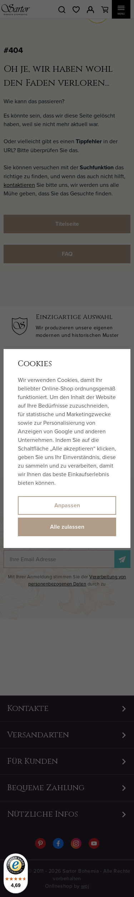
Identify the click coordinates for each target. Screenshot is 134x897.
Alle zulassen (67, 527)
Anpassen (67, 505)
